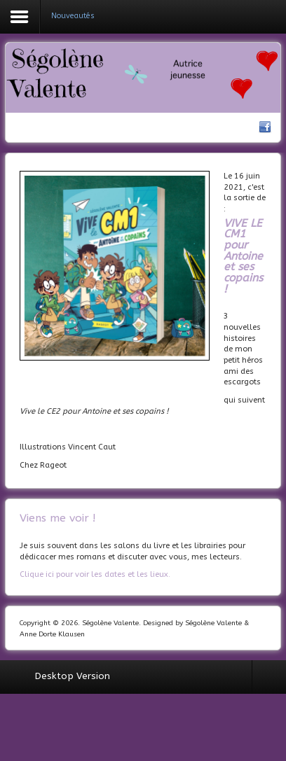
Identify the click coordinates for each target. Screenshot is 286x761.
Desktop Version (72, 676)
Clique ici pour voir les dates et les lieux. (95, 574)
